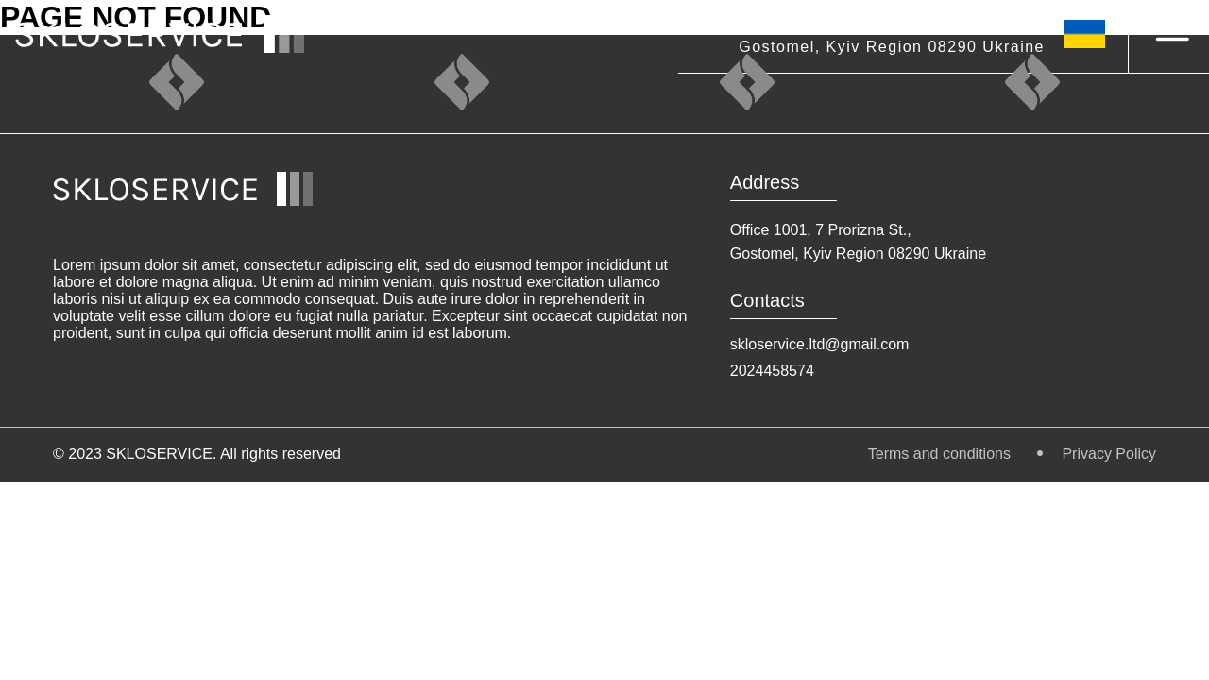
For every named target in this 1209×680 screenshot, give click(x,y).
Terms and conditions (941, 454)
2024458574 (772, 371)
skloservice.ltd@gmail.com (820, 344)
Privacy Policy (1109, 454)
